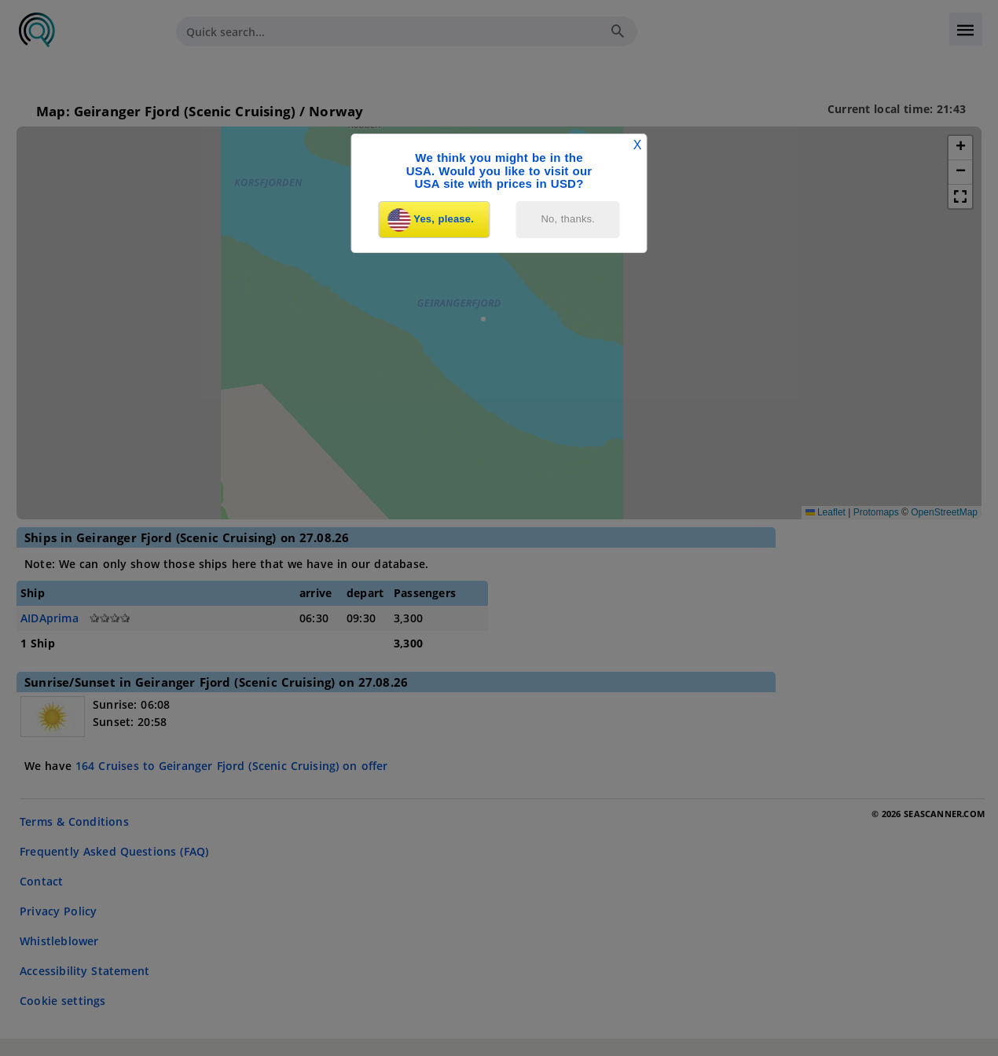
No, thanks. (568, 219)
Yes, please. (430, 220)
